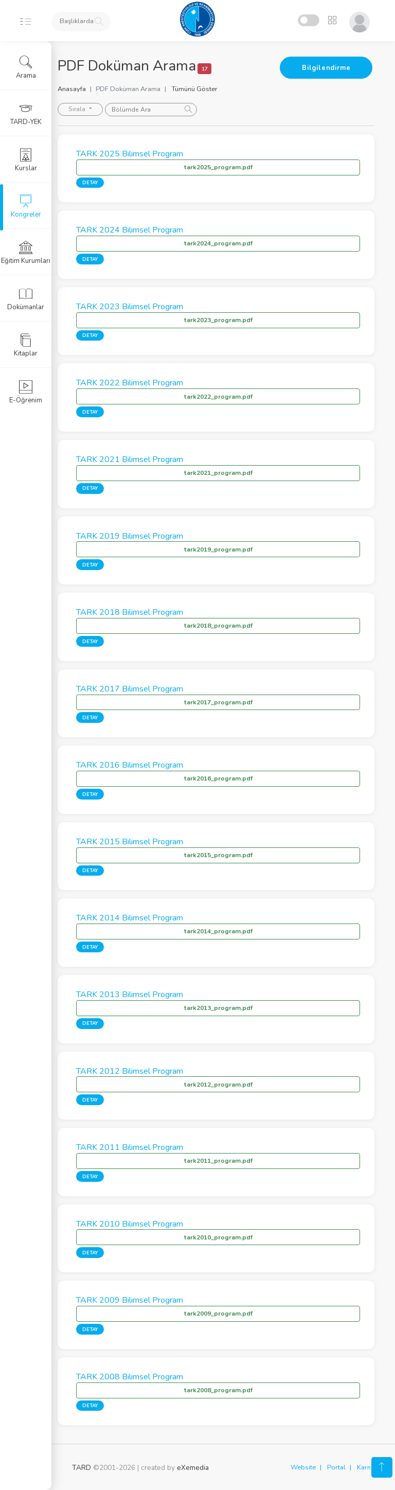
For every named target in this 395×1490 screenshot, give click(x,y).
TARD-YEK (26, 114)
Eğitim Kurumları (25, 252)
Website (303, 1467)
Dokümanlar (25, 299)
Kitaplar (26, 345)
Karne (365, 1467)
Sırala (92, 109)
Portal (336, 1467)
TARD (81, 1468)
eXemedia (193, 1468)
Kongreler (26, 206)
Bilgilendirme (326, 68)
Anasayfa (86, 89)
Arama (26, 67)
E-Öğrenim (25, 392)
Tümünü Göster (209, 89)
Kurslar (26, 160)
